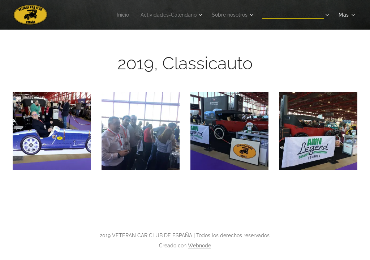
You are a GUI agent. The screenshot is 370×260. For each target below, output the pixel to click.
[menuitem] (109, 15)
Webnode (199, 245)
